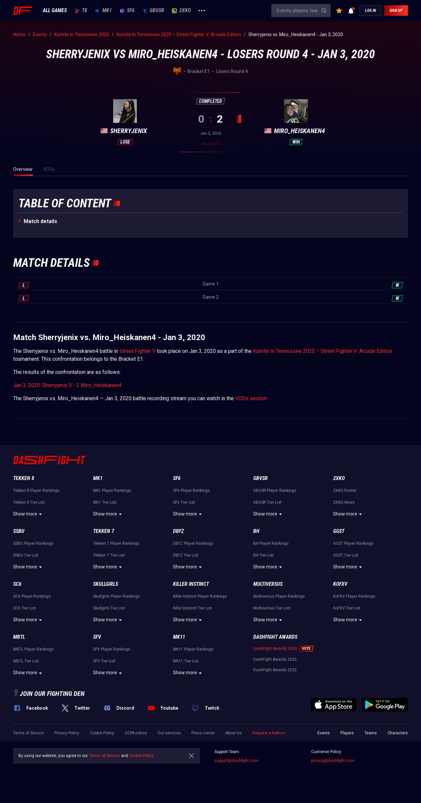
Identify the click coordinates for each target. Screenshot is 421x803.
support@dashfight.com (236, 760)
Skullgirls (105, 584)
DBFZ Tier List (185, 555)
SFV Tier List (104, 661)
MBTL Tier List (26, 661)
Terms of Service (28, 733)
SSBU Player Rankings (33, 543)
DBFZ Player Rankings (193, 543)
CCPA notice (136, 733)
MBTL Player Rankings (33, 649)
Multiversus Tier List (271, 608)
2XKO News (344, 502)
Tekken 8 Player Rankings (36, 490)
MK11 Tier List (186, 661)
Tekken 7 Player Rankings (116, 543)
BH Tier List (263, 555)
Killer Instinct (191, 584)
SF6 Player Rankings (191, 490)
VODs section (251, 398)
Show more (28, 514)
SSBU (18, 531)
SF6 (127, 10)
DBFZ (178, 531)
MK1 (103, 10)
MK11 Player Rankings (193, 649)
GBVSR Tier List (267, 502)
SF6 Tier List (184, 502)
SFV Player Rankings (111, 649)
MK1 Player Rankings (112, 490)
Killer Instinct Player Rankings (200, 596)
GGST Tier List (346, 555)
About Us (233, 733)
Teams (370, 733)
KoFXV (340, 584)
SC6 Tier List (24, 608)
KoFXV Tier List (346, 608)
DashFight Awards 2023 (275, 659)
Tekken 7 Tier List (109, 555)
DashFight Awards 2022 (275, 670)
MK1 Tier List (104, 502)
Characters (397, 733)
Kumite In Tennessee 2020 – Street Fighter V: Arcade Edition (322, 351)
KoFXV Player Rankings (354, 596)
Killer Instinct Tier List (192, 608)
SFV (97, 637)
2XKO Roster (345, 490)
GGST (338, 531)
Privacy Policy (66, 733)
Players (347, 733)
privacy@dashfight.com (332, 760)
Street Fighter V (137, 351)
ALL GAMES (55, 10)
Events (323, 733)
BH (256, 531)
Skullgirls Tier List (109, 608)
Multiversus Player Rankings (279, 596)
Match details (40, 221)
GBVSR (153, 10)
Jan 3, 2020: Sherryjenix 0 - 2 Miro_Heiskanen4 (67, 385)
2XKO (181, 10)
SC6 (17, 584)
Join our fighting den (52, 694)
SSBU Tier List (25, 555)
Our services (169, 733)
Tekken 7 (103, 531)
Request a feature (268, 733)
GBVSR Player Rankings (274, 490)
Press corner (203, 733)
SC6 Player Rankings (32, 596)
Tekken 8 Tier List (29, 502)
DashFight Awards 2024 (275, 648)
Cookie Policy (102, 733)
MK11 (179, 637)
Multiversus (268, 584)
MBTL (19, 637)
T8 (81, 10)
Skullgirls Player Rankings (116, 596)
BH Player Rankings (271, 543)
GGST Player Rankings (353, 543)
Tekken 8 (23, 478)
